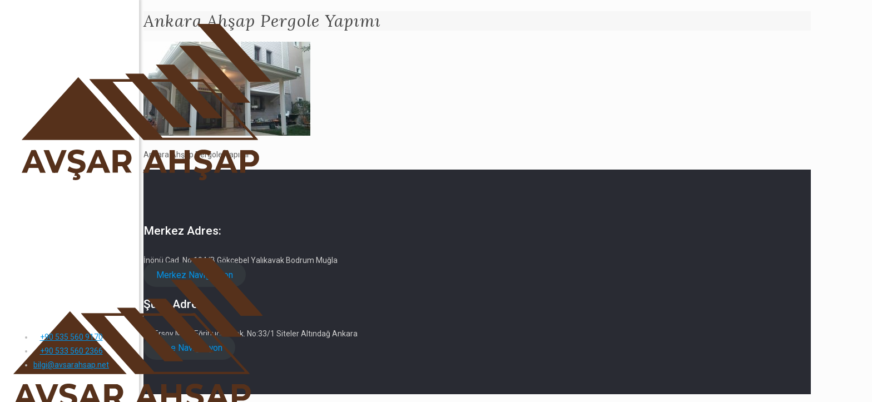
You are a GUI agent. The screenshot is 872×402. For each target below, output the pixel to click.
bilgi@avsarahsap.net (71, 364)
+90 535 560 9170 (71, 336)
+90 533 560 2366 (71, 350)
